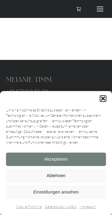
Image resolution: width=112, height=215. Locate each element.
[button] (103, 99)
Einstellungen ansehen (56, 191)
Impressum (87, 206)
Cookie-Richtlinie (29, 206)
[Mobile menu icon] (100, 9)
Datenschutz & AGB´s (60, 206)
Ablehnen (56, 175)
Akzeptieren (56, 159)
